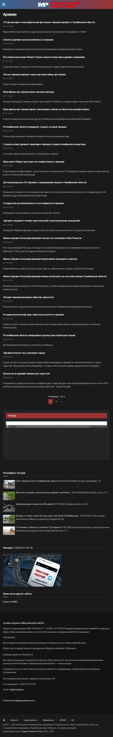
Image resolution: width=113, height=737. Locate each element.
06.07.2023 (8, 26)
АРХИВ (63, 720)
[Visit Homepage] (58, 5)
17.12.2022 (8, 96)
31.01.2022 (8, 280)
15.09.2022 (8, 131)
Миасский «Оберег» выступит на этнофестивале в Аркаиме (33, 161)
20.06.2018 (8, 357)
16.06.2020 (8, 319)
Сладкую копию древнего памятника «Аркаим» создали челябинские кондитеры (44, 144)
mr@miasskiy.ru (16, 689)
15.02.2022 (8, 263)
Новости (14, 720)
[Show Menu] (3, 4)
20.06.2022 (8, 207)
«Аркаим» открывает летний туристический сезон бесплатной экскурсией (41, 220)
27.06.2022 (8, 187)
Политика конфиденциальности (19, 700)
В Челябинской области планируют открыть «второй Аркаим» (34, 127)
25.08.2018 (8, 340)
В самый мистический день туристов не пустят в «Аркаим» (33, 314)
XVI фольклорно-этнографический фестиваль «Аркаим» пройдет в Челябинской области (49, 22)
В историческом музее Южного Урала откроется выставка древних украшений (44, 57)
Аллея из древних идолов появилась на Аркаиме (28, 39)
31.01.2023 (8, 79)
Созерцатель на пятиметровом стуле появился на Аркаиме (33, 203)
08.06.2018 (8, 378)
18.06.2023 (8, 44)
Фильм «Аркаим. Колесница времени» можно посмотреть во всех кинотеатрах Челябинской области (54, 276)
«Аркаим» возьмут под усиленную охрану (24, 353)
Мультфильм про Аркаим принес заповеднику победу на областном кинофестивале (46, 109)
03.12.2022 (8, 114)
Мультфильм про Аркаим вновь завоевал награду (28, 92)
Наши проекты (30, 720)
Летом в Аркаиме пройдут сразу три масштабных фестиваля (34, 74)
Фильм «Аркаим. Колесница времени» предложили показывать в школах (40, 259)
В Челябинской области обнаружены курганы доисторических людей (39, 335)
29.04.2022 (8, 225)
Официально (48, 720)
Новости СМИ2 (10, 602)
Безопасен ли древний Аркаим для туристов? (26, 373)
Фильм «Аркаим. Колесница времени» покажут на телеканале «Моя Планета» (42, 238)
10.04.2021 (8, 301)
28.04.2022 (8, 242)
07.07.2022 (8, 148)
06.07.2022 (8, 166)
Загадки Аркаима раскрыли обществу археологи (28, 297)
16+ (72, 720)
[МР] (32, 570)
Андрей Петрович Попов (32, 731)
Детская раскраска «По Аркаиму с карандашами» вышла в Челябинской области (45, 182)
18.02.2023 (8, 61)
